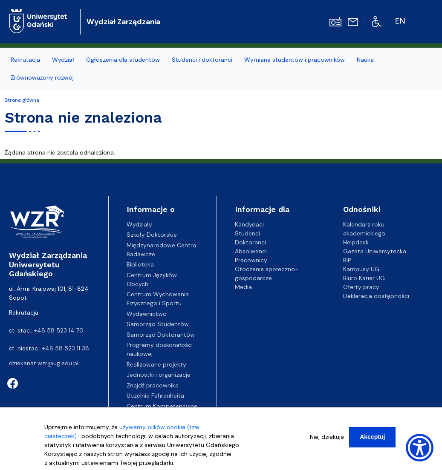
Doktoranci (250, 242)
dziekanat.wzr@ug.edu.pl (43, 363)
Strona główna (22, 100)
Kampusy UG (361, 269)
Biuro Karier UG (364, 278)
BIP (347, 260)
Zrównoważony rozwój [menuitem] (42, 77)
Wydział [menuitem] (63, 59)
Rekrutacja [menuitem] (25, 59)
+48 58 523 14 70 (59, 330)
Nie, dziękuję (327, 437)
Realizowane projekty (156, 364)
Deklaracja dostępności (376, 296)
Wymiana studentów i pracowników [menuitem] (294, 59)
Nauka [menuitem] (365, 59)
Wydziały (139, 224)
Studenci (247, 233)
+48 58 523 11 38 (65, 348)
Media (243, 287)
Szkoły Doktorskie (152, 234)
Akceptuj (372, 436)
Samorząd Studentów (158, 324)
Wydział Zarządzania (123, 21)
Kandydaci (249, 224)
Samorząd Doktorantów (161, 334)
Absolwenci (251, 251)
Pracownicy (251, 260)
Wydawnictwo (147, 314)
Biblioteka (140, 264)
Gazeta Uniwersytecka (374, 251)
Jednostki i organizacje (159, 374)
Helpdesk (356, 242)
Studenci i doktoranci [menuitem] (202, 59)
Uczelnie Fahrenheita (155, 395)
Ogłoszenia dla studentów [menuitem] (123, 59)
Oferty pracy (361, 287)
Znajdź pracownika (153, 385)
